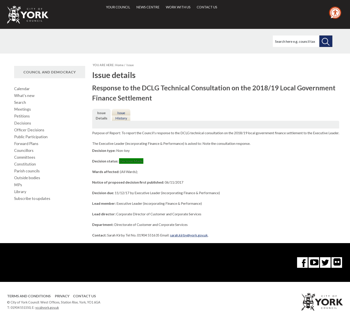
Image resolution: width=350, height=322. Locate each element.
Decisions (22, 123)
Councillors (24, 150)
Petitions (22, 116)
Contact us (207, 7)
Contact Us (84, 296)
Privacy (62, 296)
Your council (118, 7)
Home (119, 65)
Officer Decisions (29, 130)
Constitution (25, 164)
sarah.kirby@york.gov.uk (189, 235)
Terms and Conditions (29, 296)
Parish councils (27, 171)
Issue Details (101, 115)
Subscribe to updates (32, 198)
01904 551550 (21, 307)
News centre (147, 7)
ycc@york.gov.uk (47, 307)
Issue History (121, 115)
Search (20, 102)
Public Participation (31, 136)
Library (20, 191)
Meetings (22, 109)
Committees (24, 157)
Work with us (178, 7)
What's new (24, 95)
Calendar (22, 88)
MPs (18, 184)
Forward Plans (26, 143)
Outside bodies (27, 177)
